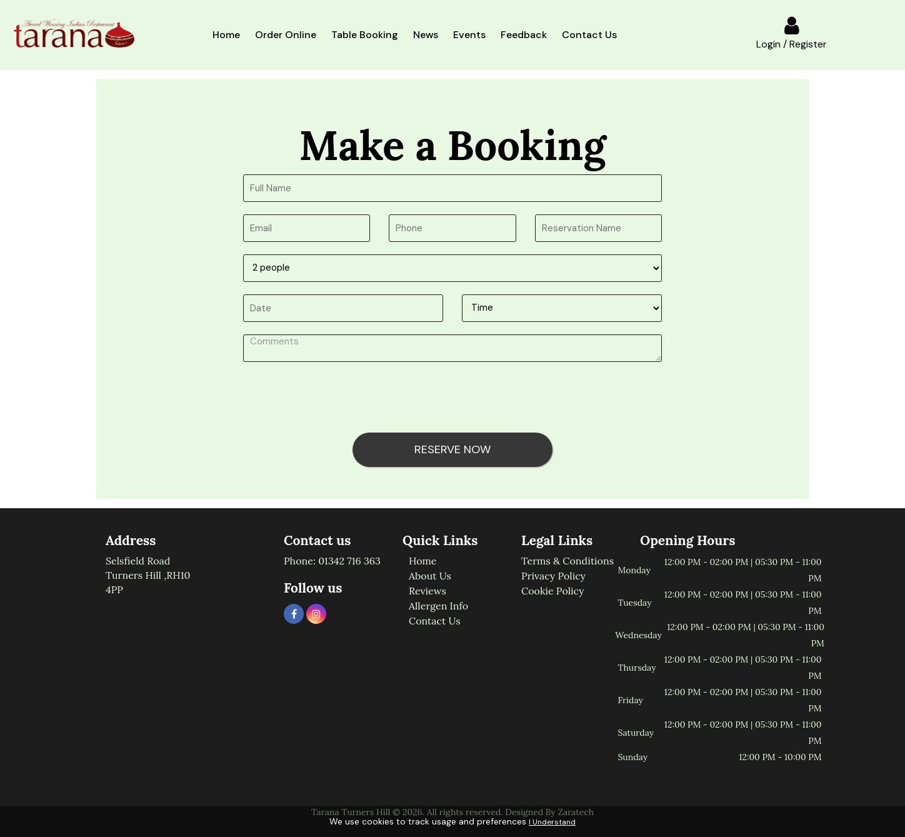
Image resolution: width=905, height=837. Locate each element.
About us (430, 575)
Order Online (285, 34)
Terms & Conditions (567, 560)
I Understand (552, 822)
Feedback (524, 34)
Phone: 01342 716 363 (332, 560)
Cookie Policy (552, 590)
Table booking (364, 34)
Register (808, 44)
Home (226, 34)
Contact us (435, 620)
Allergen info (438, 605)
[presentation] (338, 398)
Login (768, 44)
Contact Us (589, 34)
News (425, 34)
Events (469, 34)
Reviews (427, 590)
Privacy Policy (553, 575)
